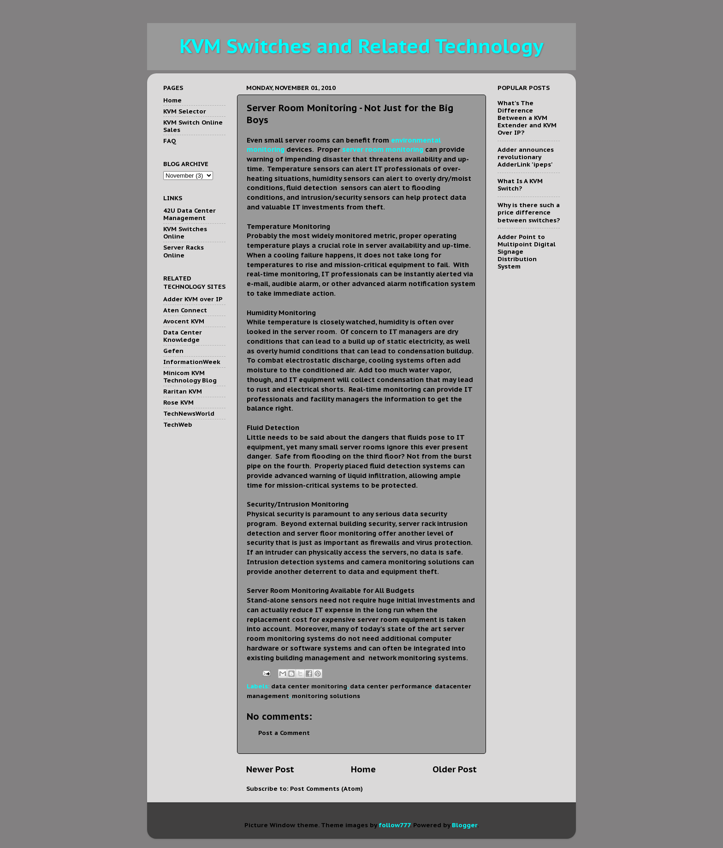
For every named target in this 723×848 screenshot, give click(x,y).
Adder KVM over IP (193, 299)
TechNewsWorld (188, 413)
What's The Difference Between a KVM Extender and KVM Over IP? (527, 118)
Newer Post (270, 769)
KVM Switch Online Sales (193, 126)
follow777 (394, 825)
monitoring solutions (326, 696)
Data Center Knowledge (182, 336)
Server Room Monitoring (288, 590)
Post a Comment (284, 733)
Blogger (464, 825)
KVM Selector (184, 111)
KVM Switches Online (185, 232)
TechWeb (177, 424)
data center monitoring (309, 686)
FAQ (169, 141)
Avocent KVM (183, 321)
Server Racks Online (183, 251)
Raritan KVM (182, 391)
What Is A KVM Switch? (520, 184)
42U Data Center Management (189, 214)
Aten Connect (185, 310)
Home (363, 769)
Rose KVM (178, 402)
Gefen (173, 350)
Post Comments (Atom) (326, 788)
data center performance (391, 686)
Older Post (455, 769)
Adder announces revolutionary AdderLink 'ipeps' (526, 156)
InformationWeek (191, 362)
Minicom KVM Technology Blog (190, 376)
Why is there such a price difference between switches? (529, 212)
